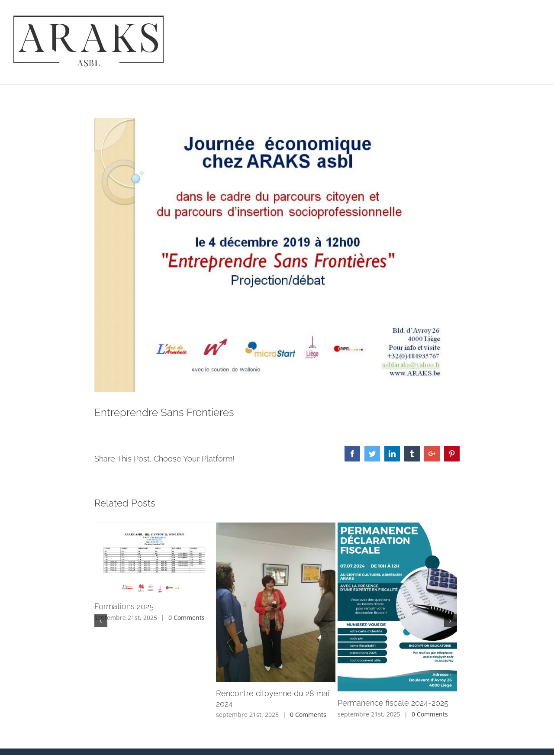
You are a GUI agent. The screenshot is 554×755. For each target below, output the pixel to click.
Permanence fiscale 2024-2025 (393, 702)
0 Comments (186, 617)
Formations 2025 (124, 606)
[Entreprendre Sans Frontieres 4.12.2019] (277, 255)
